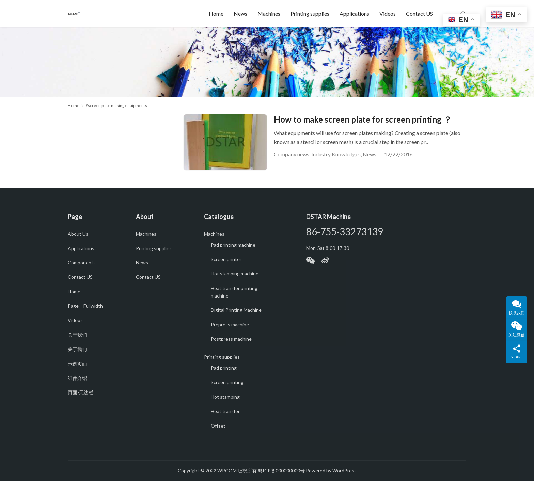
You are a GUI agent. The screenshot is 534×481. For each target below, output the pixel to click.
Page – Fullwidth (85, 306)
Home (216, 13)
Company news (291, 154)
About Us (78, 234)
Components (82, 263)
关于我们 (77, 335)
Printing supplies (309, 13)
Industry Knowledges (336, 154)
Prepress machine (230, 324)
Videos (387, 13)
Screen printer (226, 259)
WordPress (344, 471)
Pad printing (224, 368)
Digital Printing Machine (236, 310)
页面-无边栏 (80, 392)
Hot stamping (225, 397)
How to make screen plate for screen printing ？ (363, 119)
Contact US (419, 13)
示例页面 (77, 364)
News (240, 13)
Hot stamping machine (234, 273)
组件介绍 (77, 378)
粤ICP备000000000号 (281, 471)
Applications (354, 13)
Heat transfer (225, 411)
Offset (218, 426)
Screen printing (227, 382)
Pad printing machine (233, 245)
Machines (268, 13)
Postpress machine (231, 339)
